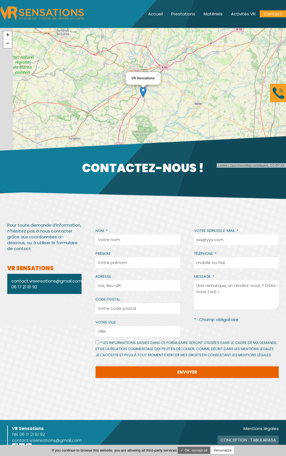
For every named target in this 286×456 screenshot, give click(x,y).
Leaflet (222, 165)
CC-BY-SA (277, 165)
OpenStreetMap (241, 165)
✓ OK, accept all (193, 450)
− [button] (7, 44)
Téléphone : (205, 253)
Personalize (223, 450)
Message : (204, 276)
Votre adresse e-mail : (216, 230)
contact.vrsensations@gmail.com (47, 440)
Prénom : (104, 253)
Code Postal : (109, 299)
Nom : (102, 230)
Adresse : (104, 276)
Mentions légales (261, 428)
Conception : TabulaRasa (248, 440)
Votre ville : (107, 322)
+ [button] (7, 35)
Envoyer (187, 372)
